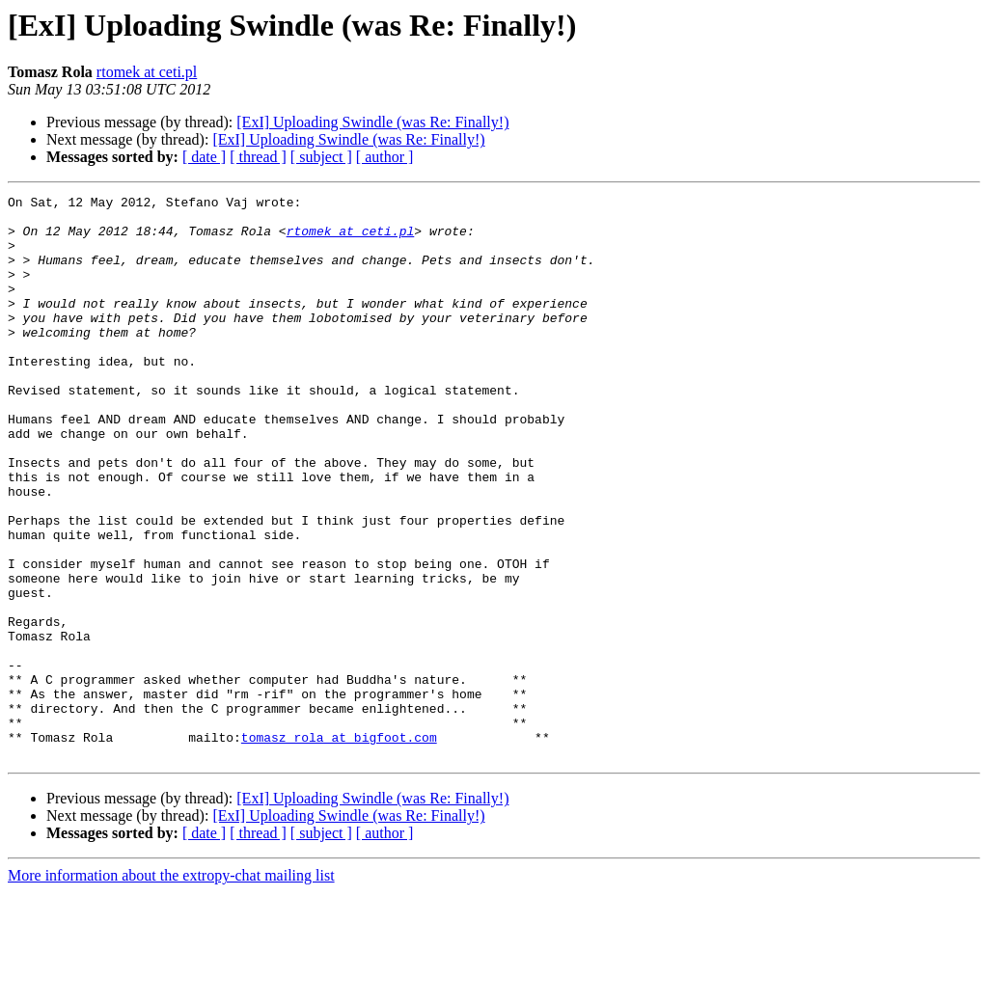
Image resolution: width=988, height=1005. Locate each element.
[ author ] (385, 157)
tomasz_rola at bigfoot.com (339, 847)
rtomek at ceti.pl (146, 72)
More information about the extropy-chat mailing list (171, 988)
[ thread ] (258, 157)
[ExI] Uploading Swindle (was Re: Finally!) (372, 122)
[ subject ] (321, 157)
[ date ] (204, 157)
